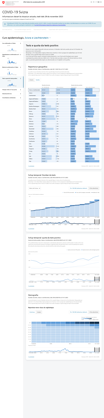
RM (98, 2)
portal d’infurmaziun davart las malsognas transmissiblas (50, 25)
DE (91, 2)
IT (96, 2)
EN (101, 2)
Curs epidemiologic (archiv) (22, 29)
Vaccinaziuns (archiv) (39, 29)
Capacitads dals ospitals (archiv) (58, 29)
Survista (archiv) (7, 29)
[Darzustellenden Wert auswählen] (34, 188)
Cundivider (31, 166)
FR (93, 2)
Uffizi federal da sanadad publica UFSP (34, 2)
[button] (37, 38)
